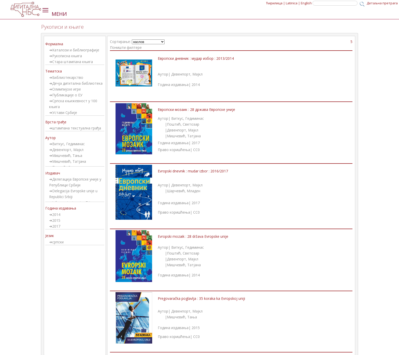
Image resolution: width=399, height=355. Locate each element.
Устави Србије (64, 112)
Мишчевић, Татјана (69, 161)
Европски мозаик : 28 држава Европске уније (196, 109)
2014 (56, 214)
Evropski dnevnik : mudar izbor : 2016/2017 (193, 171)
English (306, 3)
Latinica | (293, 3)
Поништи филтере (126, 47)
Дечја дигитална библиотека (77, 83)
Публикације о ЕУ (67, 95)
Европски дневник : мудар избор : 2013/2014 (196, 58)
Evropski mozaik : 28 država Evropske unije (193, 236)
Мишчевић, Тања (67, 155)
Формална (54, 43)
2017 (56, 226)
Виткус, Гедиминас (68, 143)
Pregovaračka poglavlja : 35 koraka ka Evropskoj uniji (201, 298)
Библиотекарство (67, 77)
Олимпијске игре (66, 89)
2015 (56, 220)
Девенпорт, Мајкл (67, 149)
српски (58, 242)
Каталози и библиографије (75, 50)
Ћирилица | (275, 3)
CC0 (196, 149)
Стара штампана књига (72, 61)
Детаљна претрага (382, 3)
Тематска (53, 71)
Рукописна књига (67, 55)
